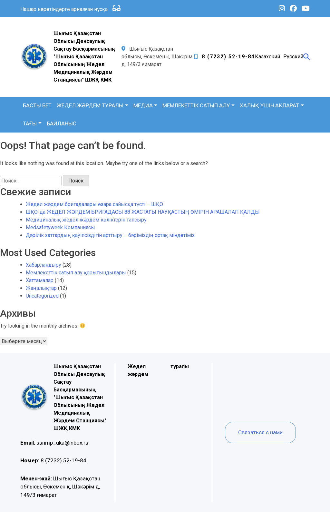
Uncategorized (42, 296)
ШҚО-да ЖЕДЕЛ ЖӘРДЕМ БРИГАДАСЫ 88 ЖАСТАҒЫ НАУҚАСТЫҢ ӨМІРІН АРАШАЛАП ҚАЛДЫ (143, 212)
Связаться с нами (260, 432)
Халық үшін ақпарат (269, 105)
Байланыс (61, 123)
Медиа (143, 105)
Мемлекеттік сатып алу (196, 105)
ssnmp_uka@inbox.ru (54, 442)
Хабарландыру (43, 265)
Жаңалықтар (41, 288)
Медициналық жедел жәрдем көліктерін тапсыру (86, 220)
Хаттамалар (39, 280)
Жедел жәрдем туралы (90, 105)
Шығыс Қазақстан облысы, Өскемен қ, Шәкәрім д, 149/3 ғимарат (60, 486)
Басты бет (37, 105)
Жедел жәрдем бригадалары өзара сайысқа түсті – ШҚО (94, 204)
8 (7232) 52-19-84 (228, 57)
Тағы (30, 123)
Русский (293, 57)
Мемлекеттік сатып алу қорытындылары (76, 273)
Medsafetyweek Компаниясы (60, 227)
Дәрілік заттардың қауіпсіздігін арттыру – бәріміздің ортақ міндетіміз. (111, 235)
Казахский (267, 57)
